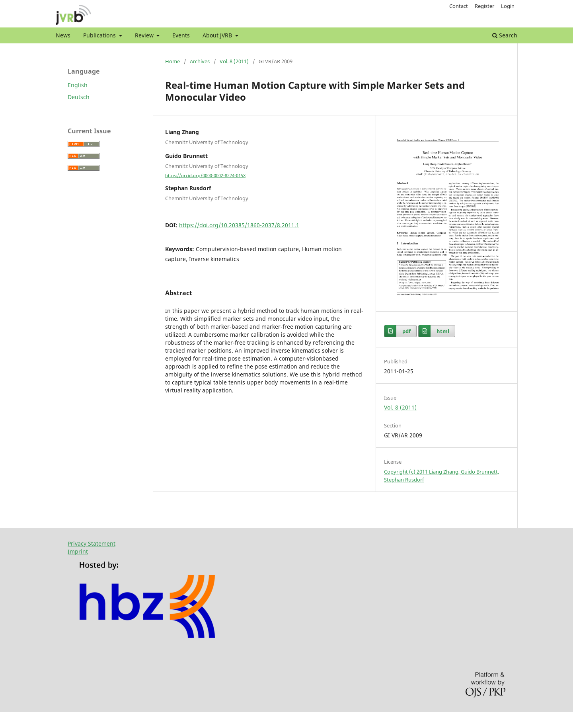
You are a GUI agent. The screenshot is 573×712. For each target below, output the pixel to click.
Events (181, 35)
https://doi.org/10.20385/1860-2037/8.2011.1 (239, 225)
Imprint (78, 551)
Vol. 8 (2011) (234, 61)
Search (504, 35)
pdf (406, 331)
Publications (100, 35)
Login (508, 6)
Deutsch (79, 97)
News (63, 35)
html (443, 331)
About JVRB (218, 35)
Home (172, 61)
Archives (200, 61)
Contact (458, 6)
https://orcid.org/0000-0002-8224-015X (205, 175)
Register (484, 6)
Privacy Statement (91, 543)
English (78, 85)
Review (145, 35)
